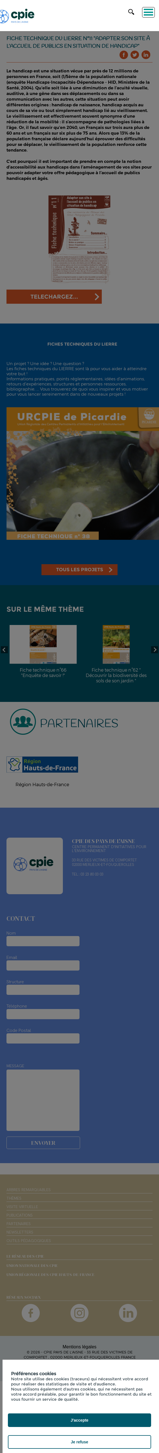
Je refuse (79, 1442)
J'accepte (79, 1420)
